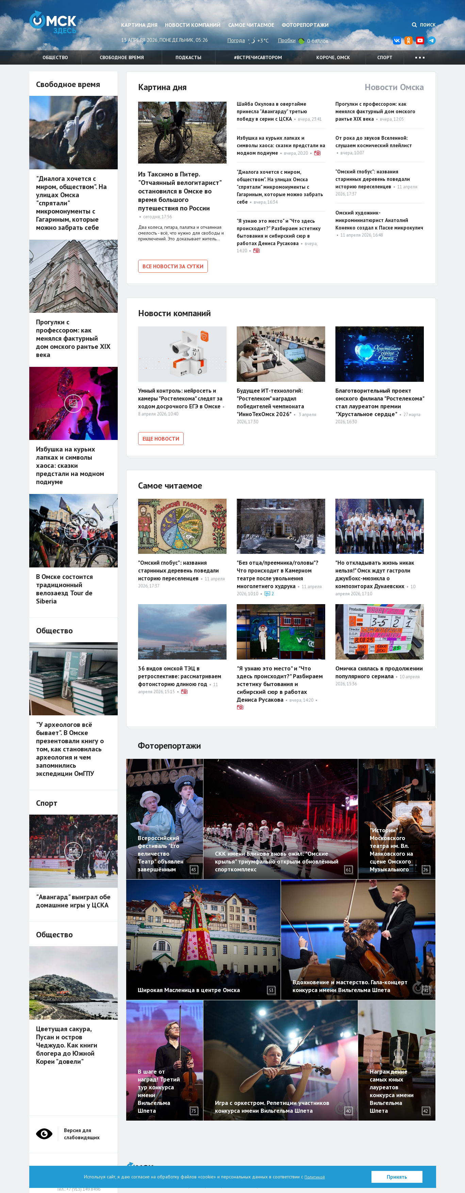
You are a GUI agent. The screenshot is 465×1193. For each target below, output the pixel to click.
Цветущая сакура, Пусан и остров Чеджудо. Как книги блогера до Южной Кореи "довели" (66, 1045)
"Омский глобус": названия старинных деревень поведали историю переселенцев (372, 179)
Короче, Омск (333, 57)
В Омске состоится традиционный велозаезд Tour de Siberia (64, 589)
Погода (236, 40)
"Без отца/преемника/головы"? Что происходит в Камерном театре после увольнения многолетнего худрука (280, 570)
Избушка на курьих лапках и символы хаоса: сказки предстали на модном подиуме (281, 145)
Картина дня (139, 24)
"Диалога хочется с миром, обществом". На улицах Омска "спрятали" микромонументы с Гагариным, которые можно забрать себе (280, 187)
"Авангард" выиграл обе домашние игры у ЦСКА (73, 900)
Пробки (287, 40)
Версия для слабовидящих (82, 1129)
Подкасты (188, 57)
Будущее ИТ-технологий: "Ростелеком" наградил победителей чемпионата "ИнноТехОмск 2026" (272, 400)
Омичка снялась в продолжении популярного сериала (379, 668)
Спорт (385, 57)
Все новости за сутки (173, 266)
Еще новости (161, 436)
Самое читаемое (251, 24)
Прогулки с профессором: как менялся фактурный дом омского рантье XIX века (375, 111)
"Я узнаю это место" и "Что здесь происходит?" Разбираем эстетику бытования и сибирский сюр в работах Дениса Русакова (280, 679)
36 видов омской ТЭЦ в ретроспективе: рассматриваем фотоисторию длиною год (182, 671)
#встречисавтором (258, 57)
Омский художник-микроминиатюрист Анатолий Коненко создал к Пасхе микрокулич (379, 220)
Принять (397, 1177)
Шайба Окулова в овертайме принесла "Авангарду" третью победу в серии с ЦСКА (272, 111)
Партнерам (188, 1163)
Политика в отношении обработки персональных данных (262, 1163)
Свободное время (122, 57)
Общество (55, 57)
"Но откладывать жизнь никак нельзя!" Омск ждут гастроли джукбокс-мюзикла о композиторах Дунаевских (377, 570)
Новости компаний (192, 24)
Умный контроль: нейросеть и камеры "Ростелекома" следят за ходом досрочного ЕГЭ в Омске (179, 400)
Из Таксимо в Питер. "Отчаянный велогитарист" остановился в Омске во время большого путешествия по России (179, 191)
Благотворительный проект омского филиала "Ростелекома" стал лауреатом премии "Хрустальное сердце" (379, 400)
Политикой (315, 1177)
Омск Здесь (63, 27)
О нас (165, 1163)
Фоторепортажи (305, 24)
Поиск (424, 25)
